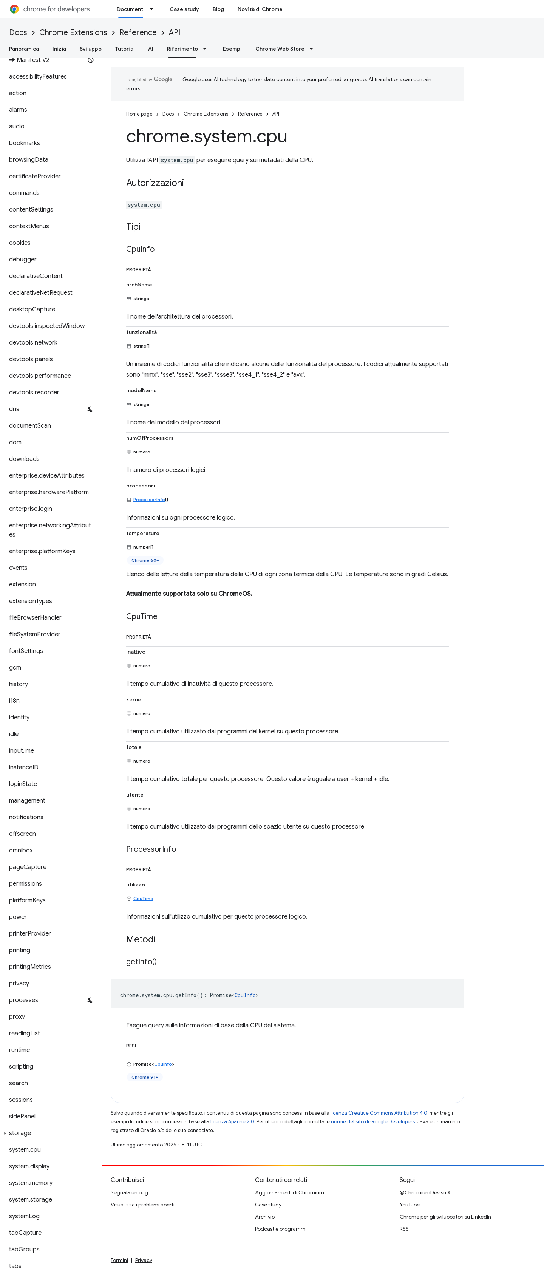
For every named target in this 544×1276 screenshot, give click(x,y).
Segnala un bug (129, 1192)
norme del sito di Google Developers (373, 1121)
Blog (218, 9)
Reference (138, 32)
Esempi (232, 48)
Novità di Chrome (260, 9)
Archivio (265, 1216)
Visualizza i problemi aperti (143, 1204)
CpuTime (143, 898)
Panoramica (24, 48)
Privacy (143, 1260)
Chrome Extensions (73, 32)
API (174, 32)
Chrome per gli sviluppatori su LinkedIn (445, 1216)
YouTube (410, 1204)
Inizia (59, 48)
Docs (18, 32)
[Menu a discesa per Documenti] (154, 9)
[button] (49, 1133)
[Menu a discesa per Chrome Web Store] (313, 48)
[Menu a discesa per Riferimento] (207, 48)
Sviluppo (91, 48)
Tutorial (124, 48)
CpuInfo (245, 995)
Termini (119, 1260)
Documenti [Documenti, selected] (131, 9)
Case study (184, 9)
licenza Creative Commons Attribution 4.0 (379, 1113)
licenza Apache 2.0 (232, 1121)
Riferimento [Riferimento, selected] (182, 48)
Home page (139, 114)
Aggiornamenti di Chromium (289, 1192)
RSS (404, 1228)
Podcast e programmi (281, 1228)
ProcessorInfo (149, 499)
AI (150, 48)
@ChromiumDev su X (425, 1192)
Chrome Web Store (279, 48)
